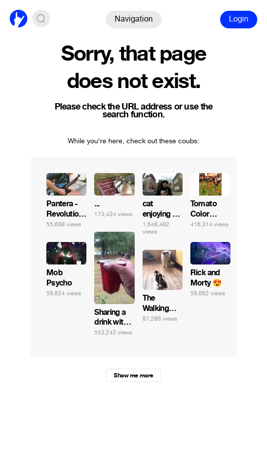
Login (238, 19)
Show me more (133, 375)
